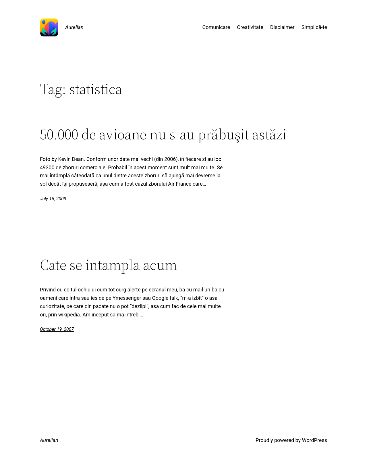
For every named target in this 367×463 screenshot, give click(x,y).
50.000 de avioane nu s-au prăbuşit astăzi (163, 134)
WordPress (314, 440)
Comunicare (216, 27)
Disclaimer (282, 27)
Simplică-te (314, 27)
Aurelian (74, 27)
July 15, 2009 (53, 198)
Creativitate (250, 27)
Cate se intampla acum (108, 264)
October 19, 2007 (57, 329)
